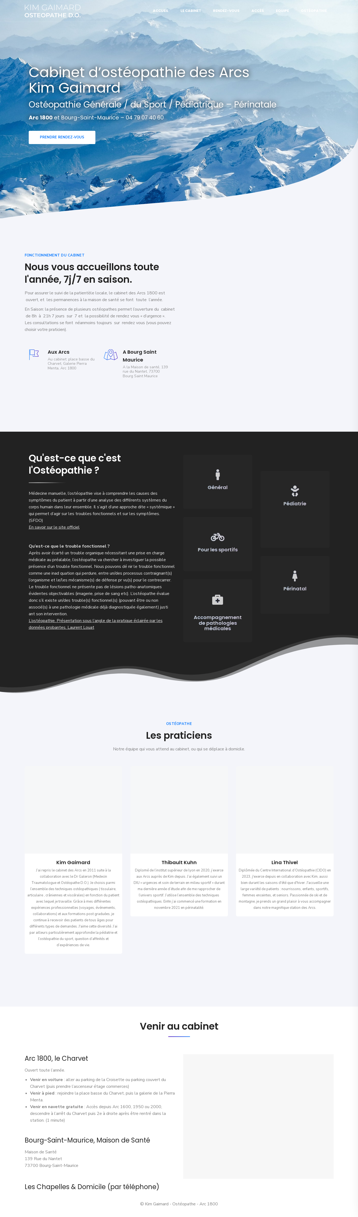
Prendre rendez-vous (62, 137)
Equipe (282, 10)
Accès (257, 10)
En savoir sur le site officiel (54, 527)
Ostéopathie (314, 10)
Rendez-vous (226, 10)
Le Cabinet (190, 10)
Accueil (161, 10)
